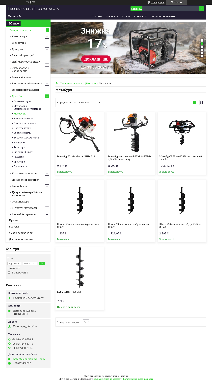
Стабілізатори (20, 201)
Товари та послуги (71, 83)
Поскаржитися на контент (107, 379)
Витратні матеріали (24, 207)
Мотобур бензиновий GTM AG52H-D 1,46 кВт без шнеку (129, 158)
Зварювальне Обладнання (20, 69)
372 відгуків (157, 2)
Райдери (19, 156)
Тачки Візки (19, 186)
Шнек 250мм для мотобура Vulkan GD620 (180, 226)
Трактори (19, 161)
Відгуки (14, 226)
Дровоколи (20, 166)
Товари (110, 16)
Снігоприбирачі (24, 152)
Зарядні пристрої (23, 55)
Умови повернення (162, 16)
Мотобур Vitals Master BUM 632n (77, 156)
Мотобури (20, 113)
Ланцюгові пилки (25, 123)
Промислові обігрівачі (26, 179)
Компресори (19, 36)
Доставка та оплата (21, 239)
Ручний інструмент (24, 214)
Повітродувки (22, 128)
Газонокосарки (23, 101)
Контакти (140, 16)
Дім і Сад (91, 83)
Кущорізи (20, 142)
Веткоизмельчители (26, 137)
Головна (97, 16)
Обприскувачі (22, 132)
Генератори (19, 42)
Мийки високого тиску (26, 61)
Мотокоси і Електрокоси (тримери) (28, 107)
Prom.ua (124, 376)
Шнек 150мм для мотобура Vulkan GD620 (78, 226)
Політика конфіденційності (138, 379)
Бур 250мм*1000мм (69, 291)
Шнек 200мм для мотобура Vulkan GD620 (129, 226)
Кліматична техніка (24, 173)
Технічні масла (21, 77)
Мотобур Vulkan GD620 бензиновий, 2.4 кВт (180, 158)
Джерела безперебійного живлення (27, 194)
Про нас (125, 16)
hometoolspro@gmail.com (29, 359)
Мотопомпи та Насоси (25, 89)
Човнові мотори (24, 118)
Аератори (19, 147)
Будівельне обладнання (27, 83)
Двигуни (17, 49)
